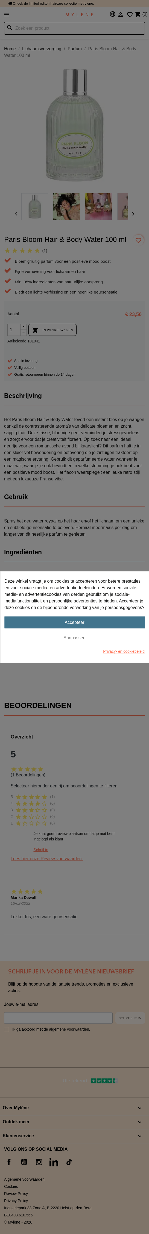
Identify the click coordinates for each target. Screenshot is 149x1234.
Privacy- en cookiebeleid (124, 651)
